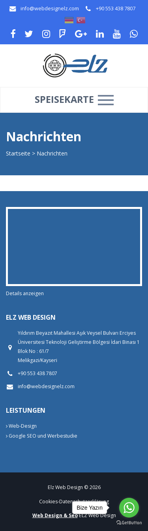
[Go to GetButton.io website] (129, 522)
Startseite (18, 153)
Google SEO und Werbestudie (41, 435)
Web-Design (21, 426)
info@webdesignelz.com (50, 8)
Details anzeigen (25, 293)
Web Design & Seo (55, 515)
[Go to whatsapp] (129, 508)
